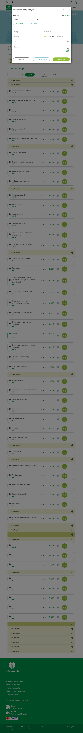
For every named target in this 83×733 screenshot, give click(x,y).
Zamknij (21, 59)
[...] (40, 41)
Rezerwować (61, 59)
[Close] (69, 9)
